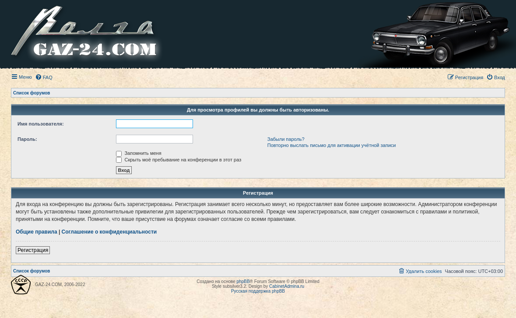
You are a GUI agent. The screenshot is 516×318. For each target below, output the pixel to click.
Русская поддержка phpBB (258, 291)
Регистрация (33, 250)
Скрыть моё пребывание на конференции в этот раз (178, 159)
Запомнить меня (138, 153)
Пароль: (27, 139)
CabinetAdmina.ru (286, 286)
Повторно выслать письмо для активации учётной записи (331, 145)
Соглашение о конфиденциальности (109, 232)
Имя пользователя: (41, 123)
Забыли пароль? (286, 139)
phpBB (243, 281)
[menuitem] (44, 77)
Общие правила (36, 232)
